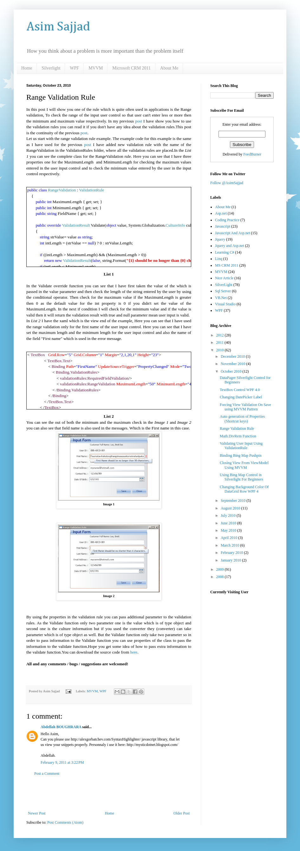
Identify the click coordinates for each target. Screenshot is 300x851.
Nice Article (224, 278)
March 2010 (230, 545)
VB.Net (221, 298)
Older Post (181, 813)
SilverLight (223, 285)
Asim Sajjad (58, 27)
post (138, 121)
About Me (169, 68)
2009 (220, 569)
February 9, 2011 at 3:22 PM (62, 762)
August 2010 (231, 508)
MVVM (95, 68)
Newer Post (37, 813)
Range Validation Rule (237, 428)
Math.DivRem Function (238, 436)
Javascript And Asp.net (232, 233)
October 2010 (232, 371)
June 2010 (229, 523)
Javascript (222, 226)
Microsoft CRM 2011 (131, 68)
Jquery (220, 239)
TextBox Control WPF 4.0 (240, 390)
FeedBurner (252, 154)
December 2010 (233, 356)
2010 (220, 350)
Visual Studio (225, 304)
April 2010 (229, 537)
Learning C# (224, 252)
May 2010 (229, 530)
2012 (220, 335)
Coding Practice (227, 220)
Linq (218, 258)
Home (26, 68)
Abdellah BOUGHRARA (61, 727)
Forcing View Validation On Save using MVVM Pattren (245, 406)
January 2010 (231, 560)
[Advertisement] (109, 793)
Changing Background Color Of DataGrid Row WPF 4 (244, 489)
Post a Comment (46, 773)
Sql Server (223, 291)
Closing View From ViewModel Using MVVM (244, 465)
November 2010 (233, 364)
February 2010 (232, 552)
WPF (74, 68)
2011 (220, 342)
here (134, 652)
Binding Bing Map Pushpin (241, 455)
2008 (220, 577)
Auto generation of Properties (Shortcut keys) (242, 418)
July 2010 (229, 515)
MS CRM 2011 (226, 265)
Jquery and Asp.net (229, 245)
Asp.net (221, 213)
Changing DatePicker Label (241, 397)
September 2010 (233, 500)
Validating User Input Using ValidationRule (241, 445)
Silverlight (51, 68)
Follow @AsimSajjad (226, 183)
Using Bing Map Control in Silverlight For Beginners (241, 477)
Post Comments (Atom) (65, 822)
